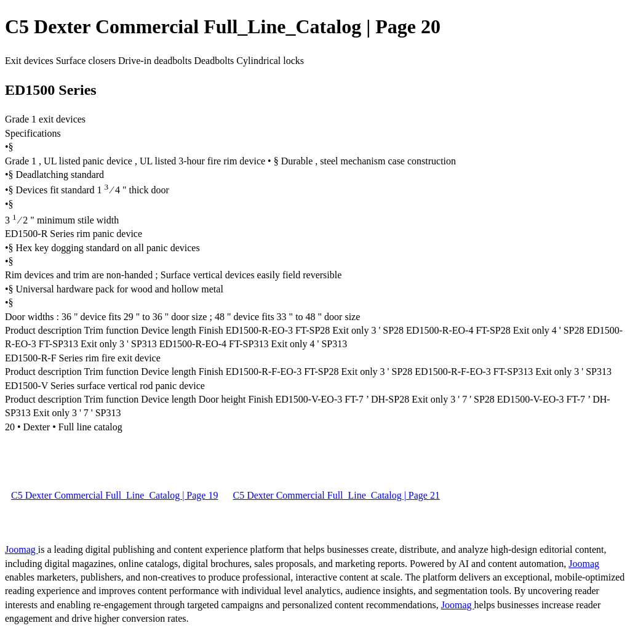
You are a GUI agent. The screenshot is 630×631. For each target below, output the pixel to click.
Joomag (21, 549)
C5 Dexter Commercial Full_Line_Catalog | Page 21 (336, 495)
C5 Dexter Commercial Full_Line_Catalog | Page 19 (114, 495)
